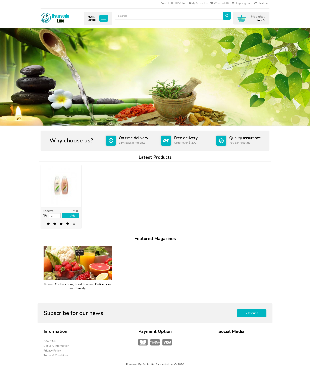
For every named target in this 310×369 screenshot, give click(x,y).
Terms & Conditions (56, 355)
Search (227, 16)
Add (72, 216)
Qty (45, 215)
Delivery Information (56, 346)
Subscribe (251, 313)
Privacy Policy (52, 351)
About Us (50, 341)
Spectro (48, 211)
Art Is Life (148, 364)
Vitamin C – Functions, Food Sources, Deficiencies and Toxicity (77, 286)
